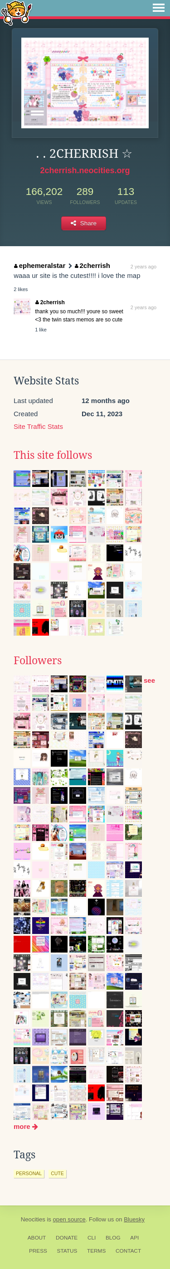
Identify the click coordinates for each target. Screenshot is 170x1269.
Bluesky (134, 1219)
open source (69, 1219)
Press (38, 1251)
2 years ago (143, 266)
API (134, 1238)
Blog (113, 1238)
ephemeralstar (39, 265)
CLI (91, 1238)
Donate (67, 1238)
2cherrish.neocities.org (85, 170)
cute (57, 1173)
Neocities (33, 1219)
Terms (96, 1251)
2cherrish (92, 265)
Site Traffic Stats (38, 426)
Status (67, 1251)
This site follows (53, 455)
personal (29, 1173)
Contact (128, 1251)
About (37, 1238)
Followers (38, 660)
